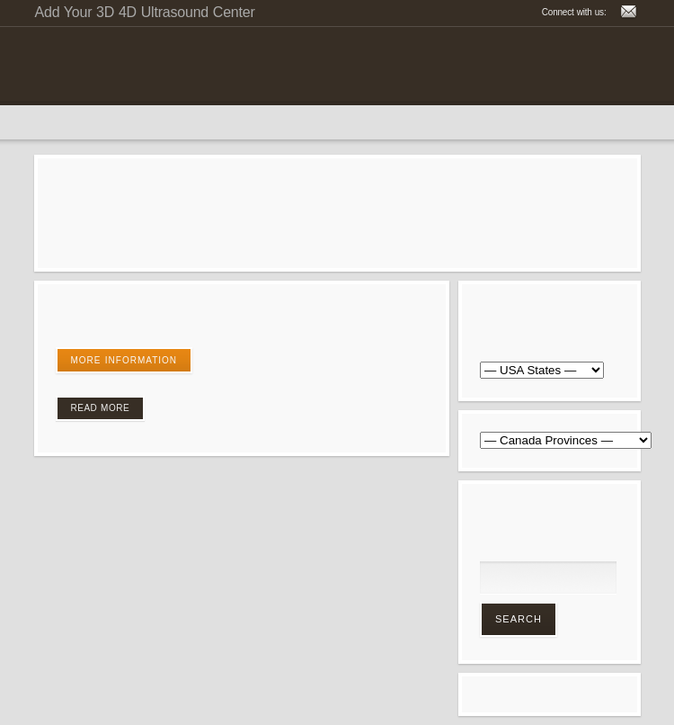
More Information (124, 360)
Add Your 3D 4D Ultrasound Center (145, 12)
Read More (100, 408)
